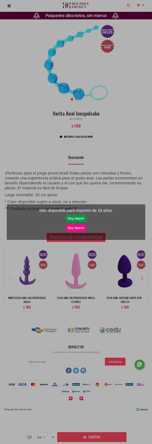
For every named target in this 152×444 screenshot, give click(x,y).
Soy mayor (76, 218)
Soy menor (76, 228)
